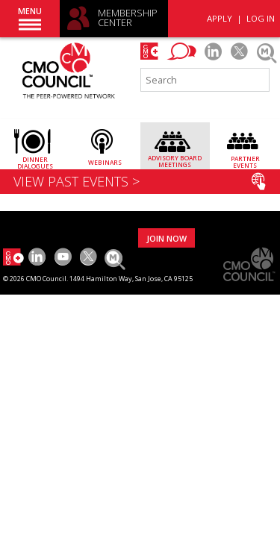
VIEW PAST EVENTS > (139, 181)
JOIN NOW (166, 238)
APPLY (219, 18)
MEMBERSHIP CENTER (128, 18)
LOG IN (260, 18)
